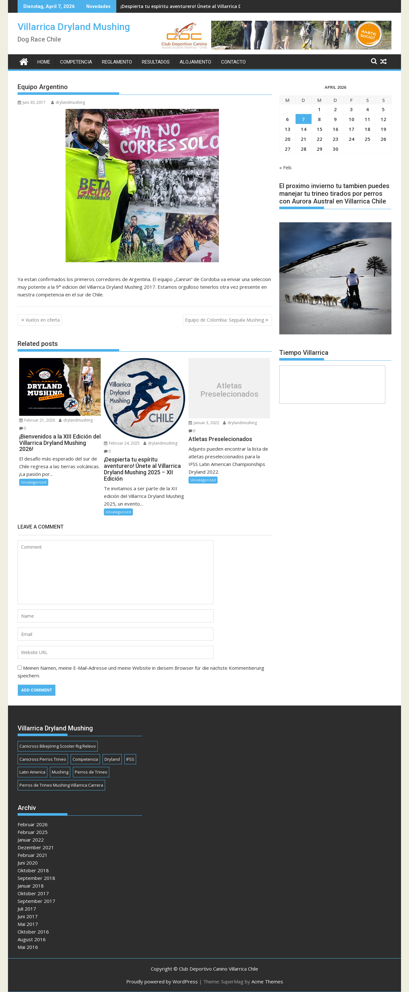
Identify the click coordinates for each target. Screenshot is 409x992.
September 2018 (36, 878)
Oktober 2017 (33, 893)
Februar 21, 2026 (37, 420)
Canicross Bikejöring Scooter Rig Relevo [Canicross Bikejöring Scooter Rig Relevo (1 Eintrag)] (57, 746)
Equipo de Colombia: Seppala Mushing (224, 320)
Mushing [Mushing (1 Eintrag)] (60, 772)
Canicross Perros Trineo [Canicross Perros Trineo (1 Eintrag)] (42, 759)
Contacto (233, 62)
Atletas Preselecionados (229, 390)
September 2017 (36, 901)
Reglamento (117, 62)
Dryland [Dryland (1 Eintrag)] (112, 759)
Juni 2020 (28, 862)
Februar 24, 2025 (122, 443)
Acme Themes (267, 981)
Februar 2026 (33, 824)
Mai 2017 (28, 924)
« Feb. (285, 167)
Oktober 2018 (33, 870)
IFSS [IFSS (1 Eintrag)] (130, 759)
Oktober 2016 (33, 931)
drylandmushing (68, 102)
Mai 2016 (28, 947)
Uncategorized (33, 482)
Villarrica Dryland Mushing (74, 26)
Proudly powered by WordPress (162, 981)
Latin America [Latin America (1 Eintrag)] (32, 772)
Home (43, 62)
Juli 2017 (27, 908)
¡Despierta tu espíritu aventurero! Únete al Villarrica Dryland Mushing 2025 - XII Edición (217, 6)
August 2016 (32, 939)
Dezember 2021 (36, 847)
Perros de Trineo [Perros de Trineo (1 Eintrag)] (91, 772)
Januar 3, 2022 (204, 422)
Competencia (76, 62)
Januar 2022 (31, 839)
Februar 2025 (33, 832)
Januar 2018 (31, 885)
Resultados (156, 62)
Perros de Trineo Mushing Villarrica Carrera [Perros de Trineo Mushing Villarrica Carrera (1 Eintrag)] (61, 785)
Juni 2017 (28, 916)
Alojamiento (195, 62)
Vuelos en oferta (43, 320)
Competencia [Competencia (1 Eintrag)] (85, 759)
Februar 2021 (33, 855)
